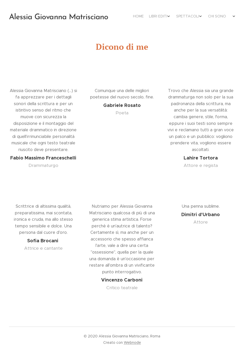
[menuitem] (197, 16)
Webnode (132, 342)
